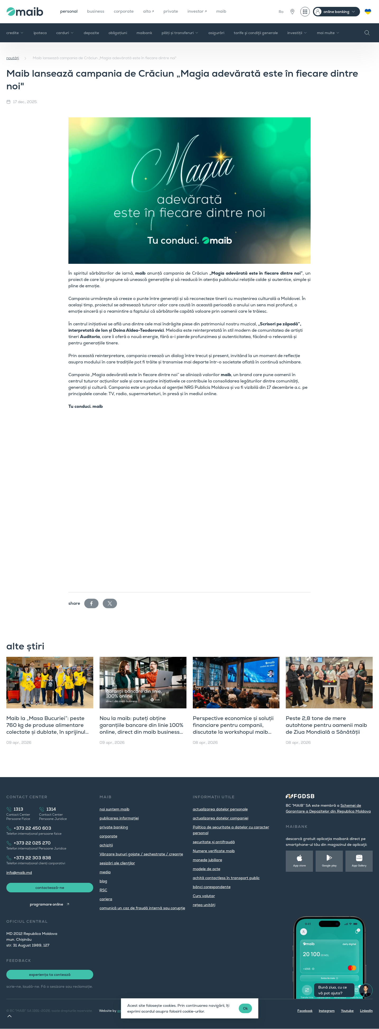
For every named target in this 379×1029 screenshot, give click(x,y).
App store (299, 865)
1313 (18, 809)
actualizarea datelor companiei (220, 818)
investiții (297, 32)
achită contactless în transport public (226, 877)
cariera (106, 899)
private (172, 11)
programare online (46, 904)
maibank (144, 32)
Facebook (304, 1011)
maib (224, 11)
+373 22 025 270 (32, 843)
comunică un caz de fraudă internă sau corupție (142, 908)
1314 (51, 809)
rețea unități (204, 904)
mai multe (328, 32)
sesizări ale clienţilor (117, 863)
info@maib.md (19, 872)
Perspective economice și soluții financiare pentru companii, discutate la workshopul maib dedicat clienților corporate (233, 728)
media (105, 872)
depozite (91, 32)
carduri (65, 32)
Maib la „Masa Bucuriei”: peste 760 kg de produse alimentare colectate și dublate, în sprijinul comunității (45, 728)
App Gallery (359, 865)
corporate (125, 11)
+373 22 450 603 (32, 828)
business (96, 11)
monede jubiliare (207, 859)
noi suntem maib (114, 809)
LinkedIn (366, 1011)
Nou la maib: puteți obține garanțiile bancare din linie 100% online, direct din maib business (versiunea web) (141, 728)
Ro (281, 11)
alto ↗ (150, 11)
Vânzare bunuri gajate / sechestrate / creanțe (141, 854)
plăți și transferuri (180, 32)
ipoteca (40, 32)
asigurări (216, 32)
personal (69, 11)
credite (15, 32)
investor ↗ (199, 11)
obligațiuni (118, 32)
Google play (329, 865)
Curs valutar (204, 895)
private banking (114, 827)
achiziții (106, 845)
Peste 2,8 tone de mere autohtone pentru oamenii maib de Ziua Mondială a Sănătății (326, 725)
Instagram (327, 1011)
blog (103, 881)
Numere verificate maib (214, 850)
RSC (103, 890)
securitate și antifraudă (214, 841)
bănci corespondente (212, 886)
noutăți (12, 58)
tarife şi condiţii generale (256, 32)
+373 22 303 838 (32, 858)
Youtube (347, 1011)
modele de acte (206, 868)
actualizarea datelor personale (220, 809)
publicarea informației (119, 818)
